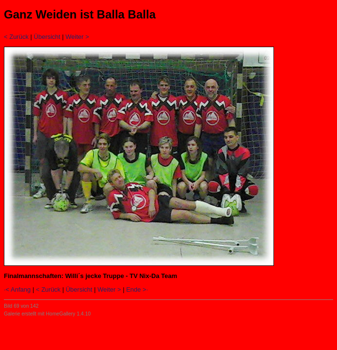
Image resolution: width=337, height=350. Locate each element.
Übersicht (47, 36)
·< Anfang (17, 289)
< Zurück (16, 36)
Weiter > (77, 36)
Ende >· (137, 289)
